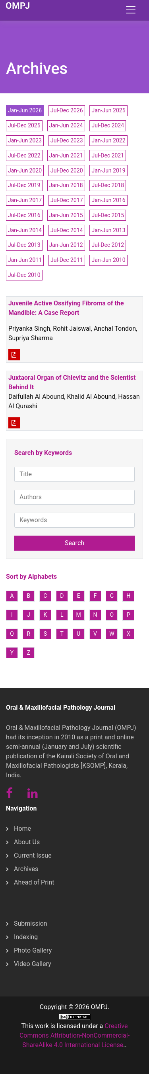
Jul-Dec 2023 (66, 140)
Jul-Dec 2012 (107, 245)
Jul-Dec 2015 (107, 215)
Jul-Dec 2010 (24, 275)
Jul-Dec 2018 (107, 185)
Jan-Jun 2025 (108, 110)
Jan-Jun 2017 (25, 200)
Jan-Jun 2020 (25, 170)
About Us (27, 842)
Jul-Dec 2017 (66, 200)
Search (74, 543)
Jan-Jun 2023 (25, 140)
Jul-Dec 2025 (24, 125)
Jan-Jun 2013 (108, 230)
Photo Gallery (33, 950)
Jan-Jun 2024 (66, 125)
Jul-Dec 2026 (66, 110)
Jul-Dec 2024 (107, 125)
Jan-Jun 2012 (66, 245)
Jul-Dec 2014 (66, 230)
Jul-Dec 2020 (66, 170)
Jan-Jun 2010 (108, 260)
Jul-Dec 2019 (24, 185)
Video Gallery (32, 964)
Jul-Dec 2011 (66, 260)
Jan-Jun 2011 (25, 260)
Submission (30, 923)
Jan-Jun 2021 (66, 155)
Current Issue (33, 855)
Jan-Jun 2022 (108, 140)
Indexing (26, 937)
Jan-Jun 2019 (108, 170)
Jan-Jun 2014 (25, 230)
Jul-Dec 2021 (107, 155)
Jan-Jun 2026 (25, 110)
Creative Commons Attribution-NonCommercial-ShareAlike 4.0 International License (74, 1035)
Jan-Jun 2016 (108, 200)
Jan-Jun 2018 (66, 185)
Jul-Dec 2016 (24, 215)
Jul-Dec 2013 (24, 245)
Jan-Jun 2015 (66, 215)
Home (22, 828)
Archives (26, 869)
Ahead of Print (34, 882)
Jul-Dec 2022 (24, 155)
